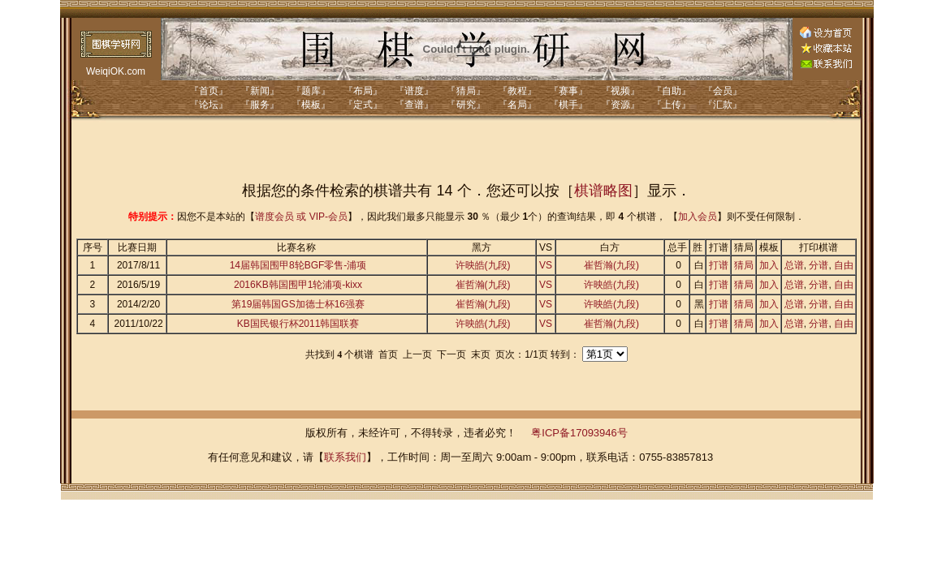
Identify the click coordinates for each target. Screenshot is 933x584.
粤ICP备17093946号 (579, 433)
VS (545, 265)
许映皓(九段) (483, 265)
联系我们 (345, 457)
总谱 (794, 265)
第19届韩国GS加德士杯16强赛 (298, 304)
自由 (843, 265)
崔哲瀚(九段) (611, 265)
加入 (769, 265)
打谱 (718, 265)
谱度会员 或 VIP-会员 (301, 216)
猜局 (744, 265)
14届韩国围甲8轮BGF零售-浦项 (298, 265)
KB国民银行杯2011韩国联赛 (298, 323)
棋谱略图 (603, 190)
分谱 (818, 265)
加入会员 (697, 216)
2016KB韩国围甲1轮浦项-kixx (298, 284)
